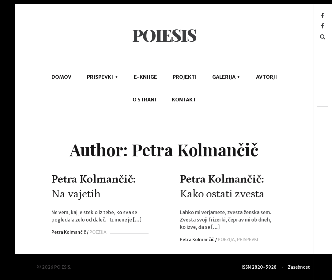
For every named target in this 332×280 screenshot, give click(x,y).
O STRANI (144, 99)
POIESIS (164, 35)
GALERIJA (226, 77)
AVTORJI (266, 77)
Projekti (185, 77)
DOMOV (61, 77)
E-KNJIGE (145, 77)
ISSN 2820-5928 (259, 267)
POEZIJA (98, 232)
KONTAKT (184, 99)
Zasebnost (299, 267)
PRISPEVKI (102, 77)
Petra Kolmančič (68, 232)
